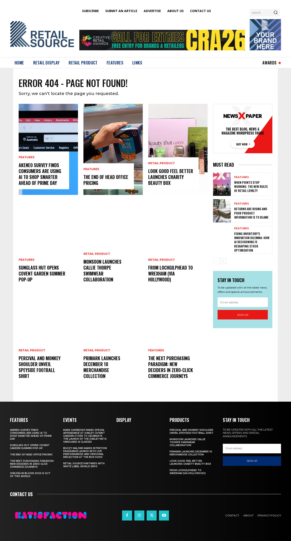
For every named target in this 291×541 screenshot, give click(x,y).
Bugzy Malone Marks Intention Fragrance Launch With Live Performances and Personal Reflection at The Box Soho (85, 453)
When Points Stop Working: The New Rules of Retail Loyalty (251, 186)
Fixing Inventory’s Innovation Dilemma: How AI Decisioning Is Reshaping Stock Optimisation (251, 242)
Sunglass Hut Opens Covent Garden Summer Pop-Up (42, 273)
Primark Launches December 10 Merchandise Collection (101, 367)
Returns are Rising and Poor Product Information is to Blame (251, 212)
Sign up (242, 314)
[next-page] (223, 261)
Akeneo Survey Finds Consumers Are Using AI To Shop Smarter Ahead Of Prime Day (40, 174)
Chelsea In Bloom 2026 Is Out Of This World (30, 475)
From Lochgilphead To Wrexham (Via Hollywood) (170, 273)
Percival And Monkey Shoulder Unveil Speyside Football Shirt (39, 367)
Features (26, 157)
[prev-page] (216, 261)
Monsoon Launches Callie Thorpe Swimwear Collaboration (102, 270)
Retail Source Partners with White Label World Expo (84, 465)
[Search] (275, 12)
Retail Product (32, 350)
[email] (243, 302)
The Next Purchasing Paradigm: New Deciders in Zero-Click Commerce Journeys (170, 367)
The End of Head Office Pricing (105, 180)
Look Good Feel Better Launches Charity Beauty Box (170, 177)
